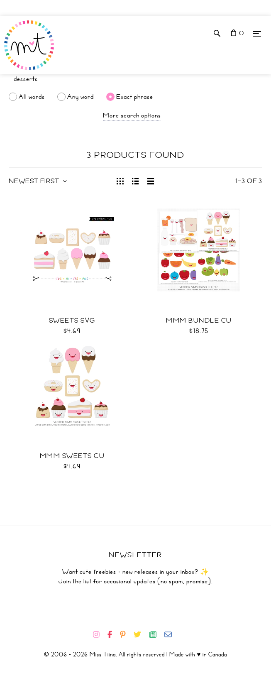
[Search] (135, 79)
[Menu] (257, 33)
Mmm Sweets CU (72, 456)
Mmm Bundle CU (199, 321)
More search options (132, 115)
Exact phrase (134, 97)
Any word (80, 97)
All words (32, 97)
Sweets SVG (72, 321)
